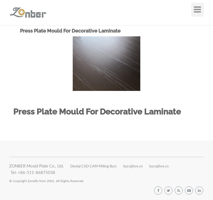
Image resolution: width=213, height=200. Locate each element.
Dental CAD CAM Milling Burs (93, 166)
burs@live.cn (133, 166)
